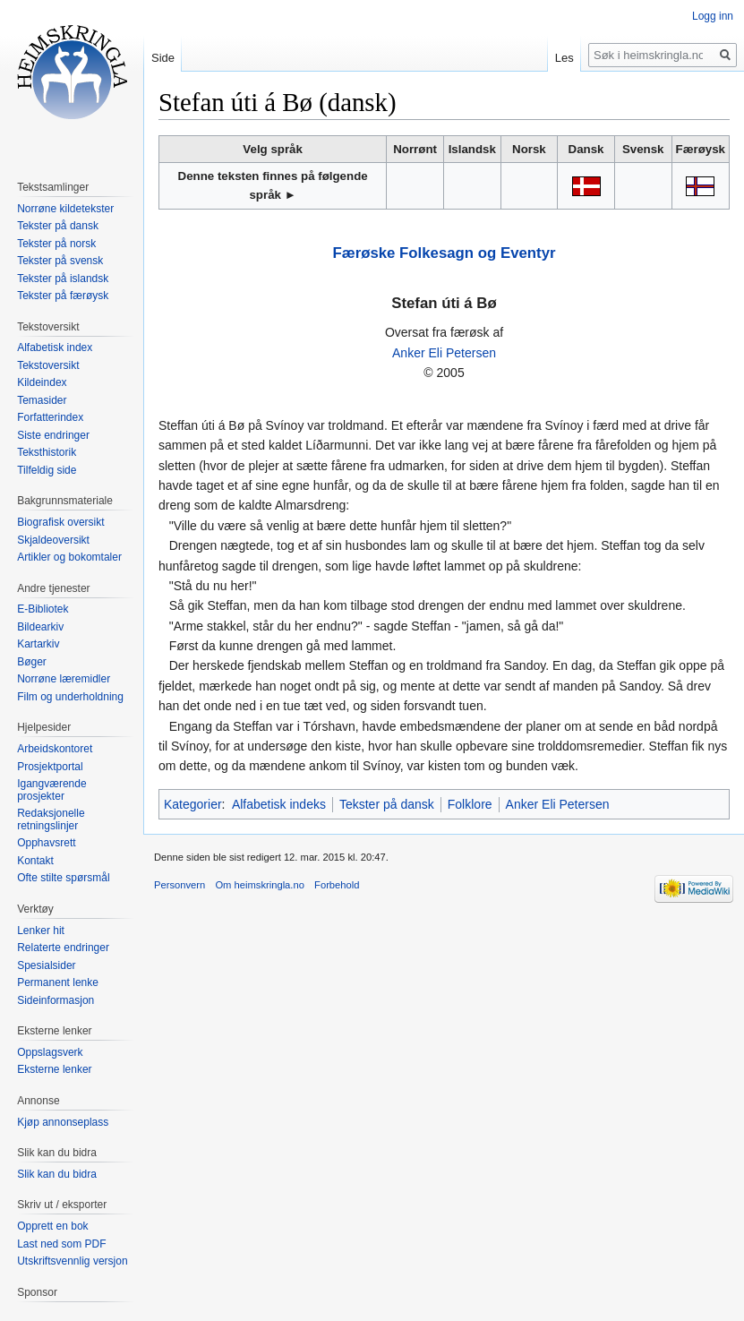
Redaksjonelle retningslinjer (50, 819)
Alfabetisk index (54, 347)
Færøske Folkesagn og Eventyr (444, 253)
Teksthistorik (46, 452)
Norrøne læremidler (63, 679)
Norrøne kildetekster (65, 208)
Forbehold (336, 884)
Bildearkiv (40, 627)
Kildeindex (41, 382)
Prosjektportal (49, 766)
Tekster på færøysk (62, 295)
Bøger (32, 662)
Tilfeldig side (46, 470)
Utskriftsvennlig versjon (72, 1261)
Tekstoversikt (48, 365)
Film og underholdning (70, 697)
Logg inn (712, 16)
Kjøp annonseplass (62, 1122)
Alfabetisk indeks (279, 804)
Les (564, 57)
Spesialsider (46, 965)
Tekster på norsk (56, 243)
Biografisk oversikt (60, 522)
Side (163, 57)
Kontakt (35, 860)
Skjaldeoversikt (53, 540)
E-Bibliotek (42, 609)
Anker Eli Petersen (444, 353)
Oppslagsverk (49, 1052)
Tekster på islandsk (62, 278)
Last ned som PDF (61, 1244)
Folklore (470, 804)
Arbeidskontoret (54, 748)
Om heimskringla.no (259, 884)
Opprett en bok (52, 1226)
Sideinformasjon (55, 1000)
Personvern (179, 884)
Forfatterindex (50, 417)
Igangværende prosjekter (51, 789)
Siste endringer (53, 435)
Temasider (41, 400)
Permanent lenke (57, 982)
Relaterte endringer (63, 947)
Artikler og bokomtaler (69, 557)
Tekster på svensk (60, 260)
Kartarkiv (38, 644)
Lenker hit (40, 930)
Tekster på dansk (386, 804)
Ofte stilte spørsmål (63, 877)
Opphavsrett (46, 842)
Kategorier (193, 804)
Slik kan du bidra (57, 1174)
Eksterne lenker (54, 1069)
